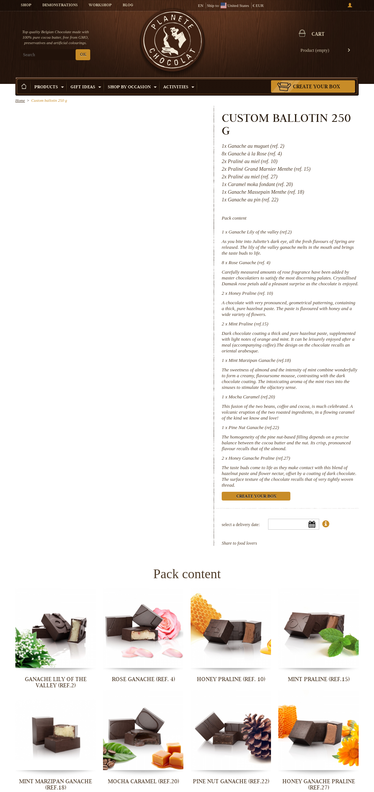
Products (49, 87)
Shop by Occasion (132, 87)
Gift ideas (85, 87)
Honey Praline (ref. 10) (251, 293)
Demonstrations (60, 5)
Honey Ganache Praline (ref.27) (259, 458)
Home (20, 100)
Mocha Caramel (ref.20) (252, 396)
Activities (178, 87)
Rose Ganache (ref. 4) (249, 262)
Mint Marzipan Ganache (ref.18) (260, 360)
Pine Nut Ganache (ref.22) (254, 427)
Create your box (316, 87)
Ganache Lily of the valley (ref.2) (260, 232)
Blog (128, 5)
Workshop (100, 5)
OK (83, 55)
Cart (318, 34)
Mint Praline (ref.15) (248, 324)
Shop (26, 5)
